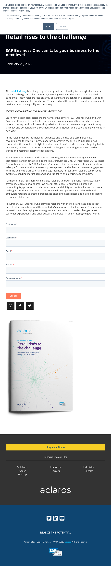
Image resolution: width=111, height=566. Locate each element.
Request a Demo (56, 447)
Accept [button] (48, 26)
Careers (55, 470)
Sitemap (22, 474)
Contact (89, 470)
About (22, 470)
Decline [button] (62, 26)
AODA (55, 542)
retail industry (19, 91)
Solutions (22, 467)
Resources (55, 467)
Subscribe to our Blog (55, 457)
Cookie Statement (44, 542)
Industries (88, 467)
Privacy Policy (29, 542)
